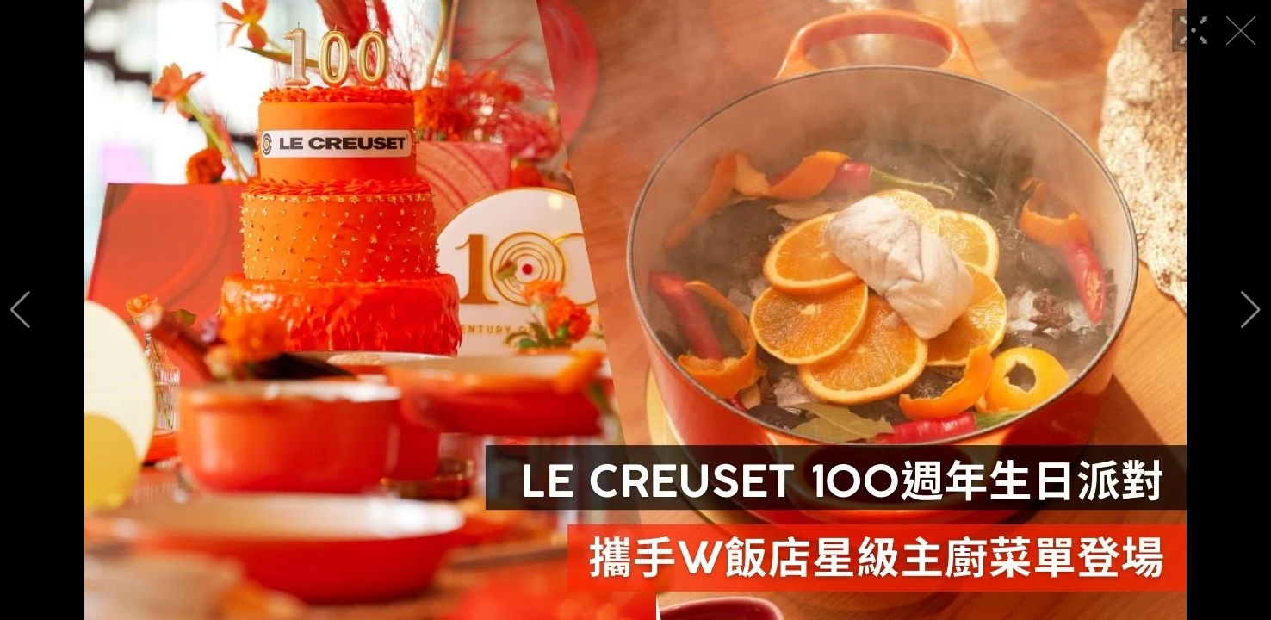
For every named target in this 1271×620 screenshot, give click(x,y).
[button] (20, 310)
